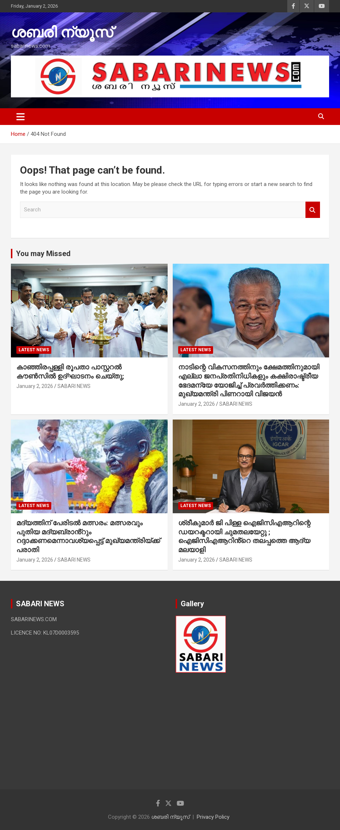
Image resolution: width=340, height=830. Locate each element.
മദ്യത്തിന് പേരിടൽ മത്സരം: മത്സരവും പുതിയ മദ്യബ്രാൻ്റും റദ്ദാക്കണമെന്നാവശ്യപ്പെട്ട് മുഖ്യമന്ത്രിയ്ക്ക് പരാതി (88, 536)
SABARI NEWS (74, 386)
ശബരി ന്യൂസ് (62, 32)
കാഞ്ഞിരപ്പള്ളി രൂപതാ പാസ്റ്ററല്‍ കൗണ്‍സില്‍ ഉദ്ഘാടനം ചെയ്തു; (70, 371)
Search (312, 210)
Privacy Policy (213, 817)
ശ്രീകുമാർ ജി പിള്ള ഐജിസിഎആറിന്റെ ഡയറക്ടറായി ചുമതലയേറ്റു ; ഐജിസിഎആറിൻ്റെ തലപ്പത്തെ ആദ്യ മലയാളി (244, 536)
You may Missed (43, 253)
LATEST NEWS (34, 349)
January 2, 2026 (34, 386)
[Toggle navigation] (20, 116)
